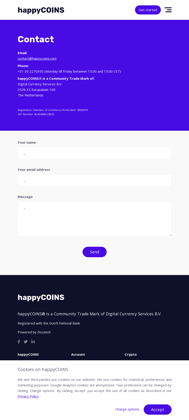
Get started (148, 10)
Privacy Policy (28, 396)
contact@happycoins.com (37, 58)
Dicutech (44, 332)
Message (25, 196)
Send (94, 252)
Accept (157, 409)
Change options (127, 409)
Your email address (34, 169)
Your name (27, 142)
